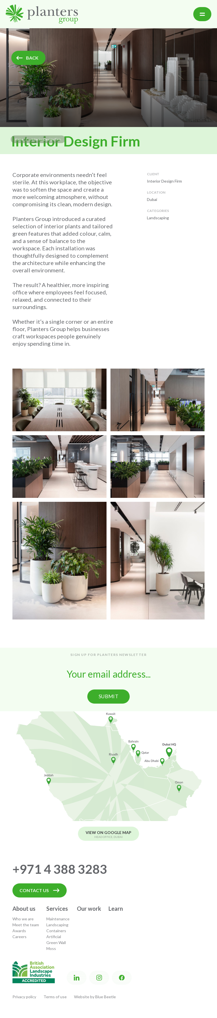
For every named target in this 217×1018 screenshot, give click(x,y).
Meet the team (25, 924)
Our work (89, 908)
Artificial (53, 936)
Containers (56, 930)
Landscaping (57, 924)
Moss (51, 948)
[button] (202, 14)
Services (57, 908)
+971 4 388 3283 (59, 869)
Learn (115, 908)
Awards (19, 930)
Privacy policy (24, 996)
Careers (19, 936)
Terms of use (55, 996)
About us (23, 908)
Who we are (23, 918)
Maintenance (58, 918)
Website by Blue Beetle (95, 996)
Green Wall (56, 942)
